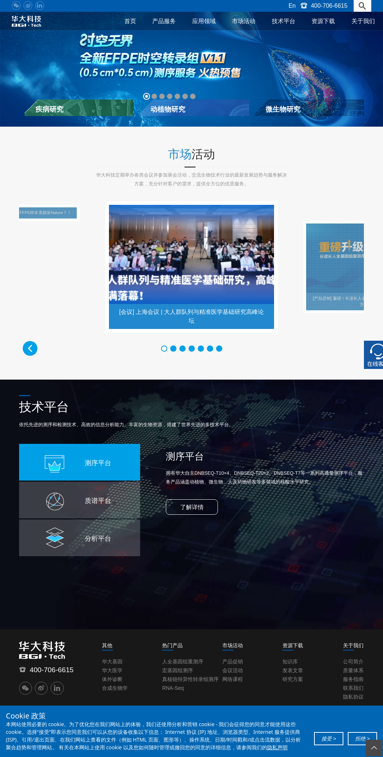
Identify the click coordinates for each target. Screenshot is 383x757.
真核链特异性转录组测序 (190, 679)
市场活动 (243, 21)
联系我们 (353, 688)
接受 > (328, 739)
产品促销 (232, 662)
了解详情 (192, 507)
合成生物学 (115, 688)
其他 (107, 646)
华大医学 (112, 671)
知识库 (290, 662)
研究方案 (292, 679)
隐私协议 (353, 697)
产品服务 (164, 21)
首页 (130, 21)
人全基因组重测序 (182, 662)
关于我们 (363, 21)
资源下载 (323, 21)
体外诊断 (112, 679)
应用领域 (204, 21)
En (292, 6)
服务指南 (353, 679)
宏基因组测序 (177, 671)
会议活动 (232, 671)
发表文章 (292, 671)
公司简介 (353, 662)
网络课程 (232, 679)
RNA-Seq (173, 688)
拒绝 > (362, 739)
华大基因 (112, 662)
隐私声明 (277, 747)
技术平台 (283, 21)
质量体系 (353, 671)
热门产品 (172, 646)
